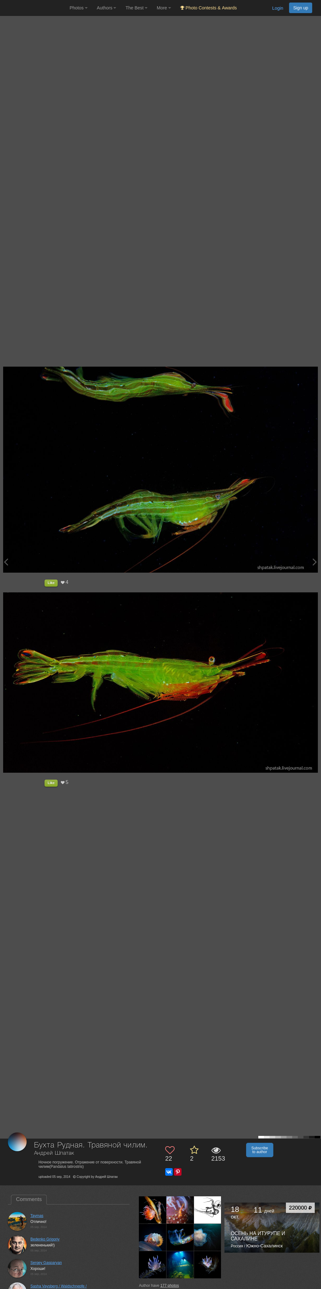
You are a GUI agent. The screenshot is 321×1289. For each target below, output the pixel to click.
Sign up (300, 8)
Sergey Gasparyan (46, 1263)
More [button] (164, 8)
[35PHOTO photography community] (34, 8)
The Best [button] (136, 8)
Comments (29, 1199)
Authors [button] (106, 8)
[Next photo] (315, 562)
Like (51, 583)
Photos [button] (78, 8)
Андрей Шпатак (54, 1153)
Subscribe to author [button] (259, 1150)
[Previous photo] (6, 562)
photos (169, 1285)
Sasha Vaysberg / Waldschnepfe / (58, 1286)
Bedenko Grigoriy (45, 1239)
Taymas (36, 1216)
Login (277, 8)
